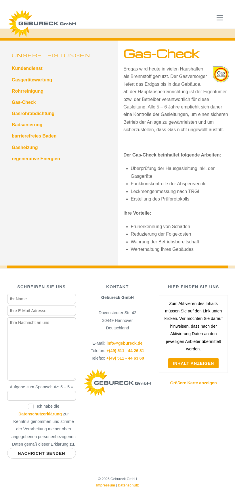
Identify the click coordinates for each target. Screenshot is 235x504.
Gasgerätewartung (32, 79)
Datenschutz (128, 485)
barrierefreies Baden (34, 135)
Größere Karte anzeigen (193, 383)
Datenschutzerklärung (40, 414)
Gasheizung (25, 147)
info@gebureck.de (124, 343)
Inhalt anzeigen (193, 363)
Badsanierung (27, 124)
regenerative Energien (36, 158)
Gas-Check (24, 102)
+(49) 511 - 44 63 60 (125, 358)
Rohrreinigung (27, 91)
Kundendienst (27, 68)
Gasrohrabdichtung (33, 113)
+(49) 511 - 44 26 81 (125, 350)
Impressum (105, 485)
